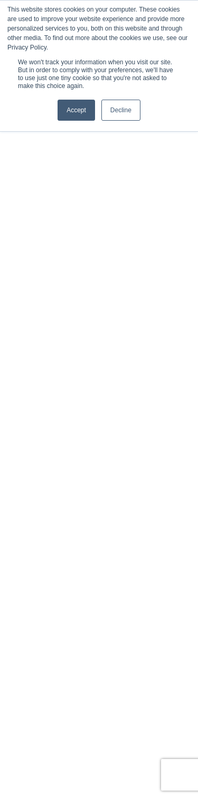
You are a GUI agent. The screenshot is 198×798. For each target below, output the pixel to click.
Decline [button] (120, 110)
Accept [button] (76, 110)
